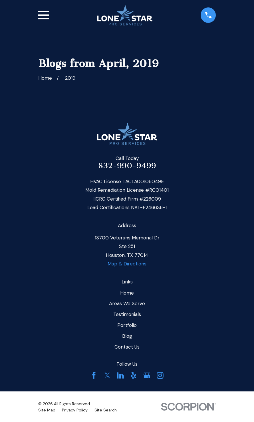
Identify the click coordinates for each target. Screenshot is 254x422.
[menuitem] (46, 410)
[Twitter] (107, 375)
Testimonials (127, 314)
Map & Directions (127, 264)
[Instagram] (160, 375)
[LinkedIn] (120, 375)
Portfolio (127, 325)
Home (127, 293)
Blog (127, 336)
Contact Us (127, 347)
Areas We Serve (127, 303)
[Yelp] (133, 375)
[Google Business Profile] (147, 375)
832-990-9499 (127, 165)
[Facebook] (93, 375)
